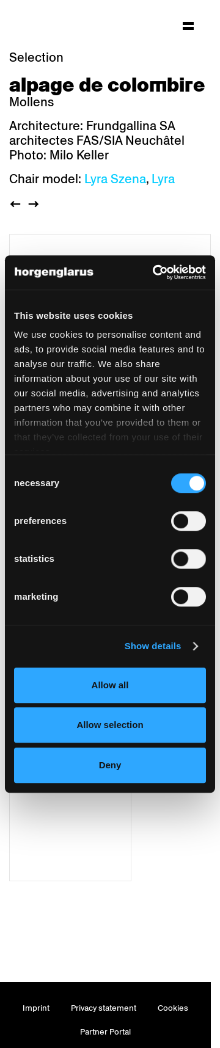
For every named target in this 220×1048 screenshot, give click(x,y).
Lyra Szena (115, 178)
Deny (110, 765)
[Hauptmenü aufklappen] (188, 25)
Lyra (163, 178)
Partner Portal (105, 1032)
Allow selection (109, 724)
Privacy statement (103, 1008)
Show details (153, 646)
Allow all (110, 685)
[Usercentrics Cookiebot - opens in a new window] (155, 272)
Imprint (36, 1008)
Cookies (173, 1008)
